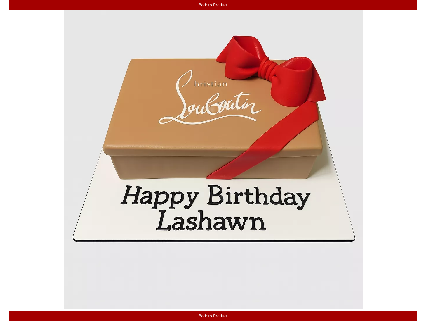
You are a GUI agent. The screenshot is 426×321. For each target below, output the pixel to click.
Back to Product (213, 5)
